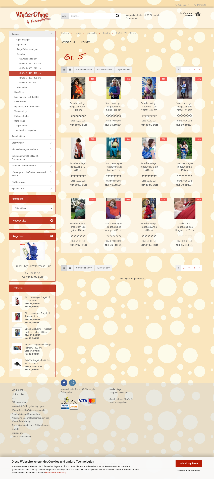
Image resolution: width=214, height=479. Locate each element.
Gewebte (21, 65)
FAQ (14, 409)
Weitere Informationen (188, 470)
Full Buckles (20, 112)
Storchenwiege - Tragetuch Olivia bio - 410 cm (113, 177)
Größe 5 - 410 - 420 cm (30, 84)
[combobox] (84, 80)
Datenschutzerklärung (55, 472)
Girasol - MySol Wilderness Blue (32, 277)
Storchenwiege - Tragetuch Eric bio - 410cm (149, 177)
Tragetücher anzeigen (27, 60)
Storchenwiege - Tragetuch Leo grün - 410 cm (78, 237)
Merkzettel (200, 5)
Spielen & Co (18, 199)
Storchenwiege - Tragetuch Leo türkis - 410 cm (113, 117)
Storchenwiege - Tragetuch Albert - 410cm (78, 117)
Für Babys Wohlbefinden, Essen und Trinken (29, 185)
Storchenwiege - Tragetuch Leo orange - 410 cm (113, 237)
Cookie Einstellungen (21, 447)
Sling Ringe (19, 131)
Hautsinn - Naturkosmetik (24, 176)
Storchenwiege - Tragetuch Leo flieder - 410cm (184, 117)
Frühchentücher (21, 127)
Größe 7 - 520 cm (27, 93)
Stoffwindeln (18, 153)
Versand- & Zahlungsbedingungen (28, 417)
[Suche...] (65, 16)
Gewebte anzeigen (28, 70)
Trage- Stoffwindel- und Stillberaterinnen (31, 436)
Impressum (17, 444)
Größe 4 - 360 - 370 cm (30, 79)
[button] (64, 80)
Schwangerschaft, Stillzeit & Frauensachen (25, 168)
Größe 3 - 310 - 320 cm (30, 74)
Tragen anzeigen (22, 50)
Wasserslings (20, 122)
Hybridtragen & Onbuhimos (27, 117)
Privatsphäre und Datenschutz (26, 425)
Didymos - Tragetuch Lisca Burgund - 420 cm (184, 237)
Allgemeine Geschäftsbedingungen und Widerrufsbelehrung (30, 431)
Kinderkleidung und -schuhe (25, 160)
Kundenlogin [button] (182, 5)
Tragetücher (20, 55)
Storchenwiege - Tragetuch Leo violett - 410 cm (149, 117)
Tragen (15, 45)
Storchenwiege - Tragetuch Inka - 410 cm (184, 177)
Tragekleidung (18, 147)
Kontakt (15, 440)
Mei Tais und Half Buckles (26, 108)
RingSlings (19, 103)
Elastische (22, 98)
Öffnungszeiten (19, 413)
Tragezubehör (20, 136)
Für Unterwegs (19, 193)
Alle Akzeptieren (189, 463)
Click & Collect (18, 405)
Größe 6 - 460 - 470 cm (30, 89)
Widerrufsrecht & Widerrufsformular (29, 421)
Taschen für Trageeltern (25, 141)
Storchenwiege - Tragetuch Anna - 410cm (149, 237)
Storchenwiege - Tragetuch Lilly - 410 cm (78, 177)
